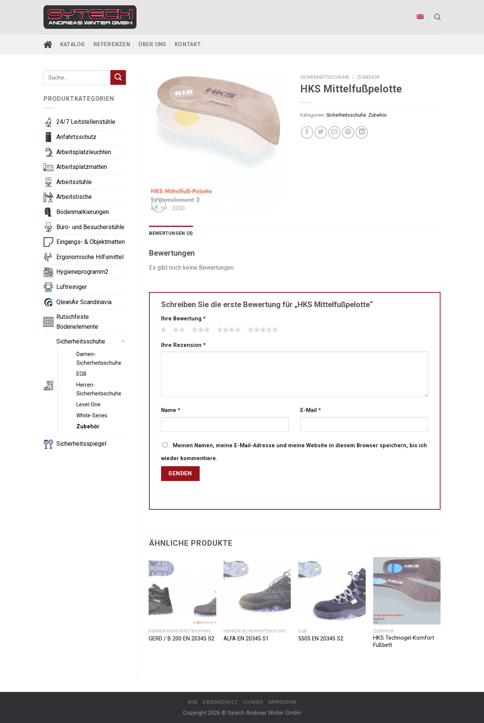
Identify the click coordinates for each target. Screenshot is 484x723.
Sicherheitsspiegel (81, 443)
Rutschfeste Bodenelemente (77, 321)
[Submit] (118, 77)
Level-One (88, 404)
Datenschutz (220, 702)
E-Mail (310, 410)
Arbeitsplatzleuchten (83, 152)
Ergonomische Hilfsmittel (90, 257)
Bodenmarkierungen (82, 211)
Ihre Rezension (183, 345)
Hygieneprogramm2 (82, 271)
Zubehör (87, 426)
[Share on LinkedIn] (361, 132)
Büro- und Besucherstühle (90, 227)
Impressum (282, 702)
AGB (193, 702)
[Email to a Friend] (334, 132)
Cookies (253, 702)
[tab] (171, 233)
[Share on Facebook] (307, 132)
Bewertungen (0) (171, 233)
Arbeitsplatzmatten (81, 166)
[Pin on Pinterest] (348, 132)
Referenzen (111, 44)
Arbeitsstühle (74, 182)
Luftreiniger (71, 286)
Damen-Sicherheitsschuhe (98, 358)
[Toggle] (123, 341)
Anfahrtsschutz (76, 137)
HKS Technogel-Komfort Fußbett (403, 641)
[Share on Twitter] (321, 132)
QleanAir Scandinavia (84, 302)
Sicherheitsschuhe (80, 341)
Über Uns (152, 44)
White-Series (91, 415)
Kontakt (188, 44)
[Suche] (437, 17)
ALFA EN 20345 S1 (246, 639)
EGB (81, 374)
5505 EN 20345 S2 (320, 639)
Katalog (72, 44)
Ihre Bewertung (183, 318)
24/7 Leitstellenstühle (85, 121)
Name (170, 410)
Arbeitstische (74, 196)
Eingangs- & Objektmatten (90, 241)
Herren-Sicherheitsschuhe (98, 389)
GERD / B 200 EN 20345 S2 (181, 639)
